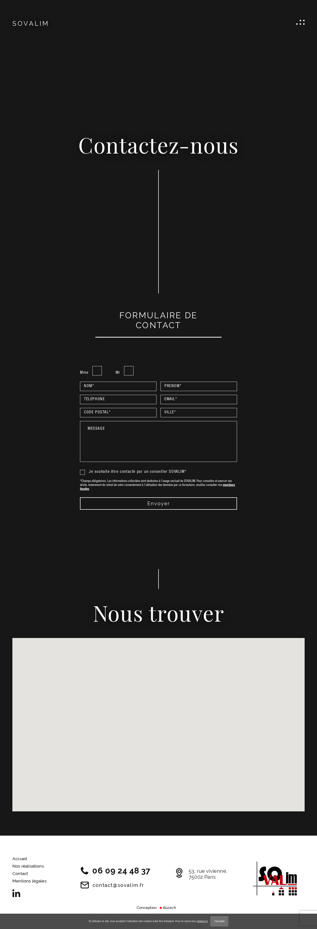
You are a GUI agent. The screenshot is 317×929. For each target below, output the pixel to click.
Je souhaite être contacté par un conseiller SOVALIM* (133, 472)
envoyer (158, 503)
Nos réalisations (28, 866)
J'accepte (219, 921)
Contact (20, 873)
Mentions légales (29, 880)
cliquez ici (202, 921)
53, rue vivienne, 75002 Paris (201, 874)
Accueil (19, 858)
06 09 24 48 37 (115, 871)
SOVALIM (30, 23)
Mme (84, 373)
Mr (118, 373)
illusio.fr (169, 907)
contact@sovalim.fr (112, 885)
